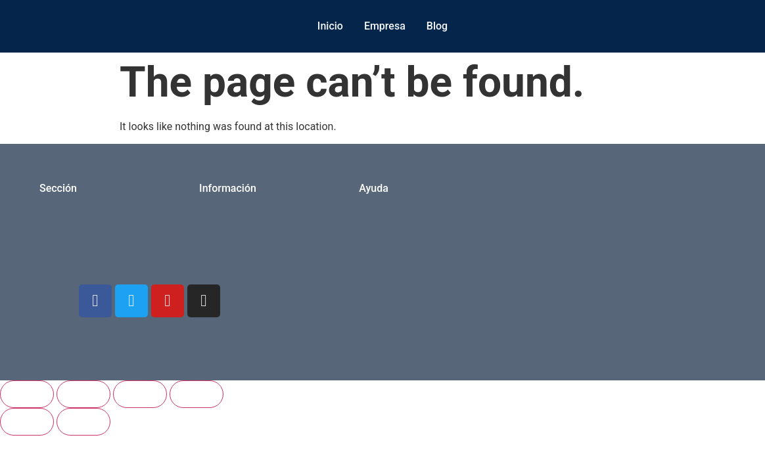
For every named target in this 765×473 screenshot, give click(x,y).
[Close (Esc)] (196, 394)
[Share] (140, 394)
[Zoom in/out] (27, 394)
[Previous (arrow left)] (27, 422)
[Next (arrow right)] (83, 422)
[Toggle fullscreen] (83, 394)
